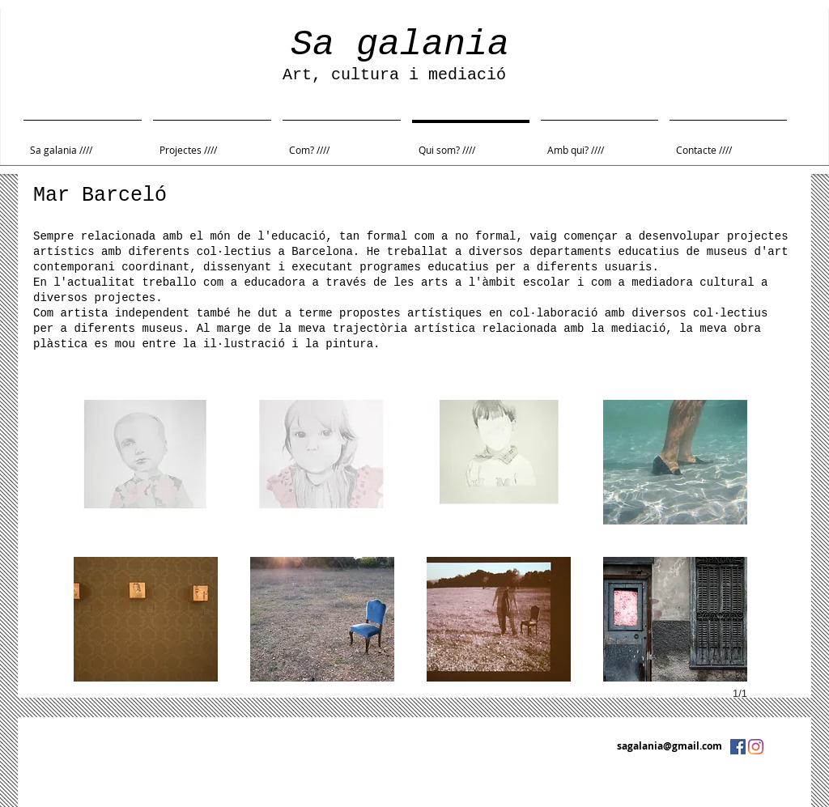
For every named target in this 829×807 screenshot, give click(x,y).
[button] (146, 462)
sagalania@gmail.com (669, 746)
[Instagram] (755, 746)
